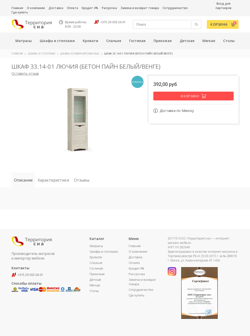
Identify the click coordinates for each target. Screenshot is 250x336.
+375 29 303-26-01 (27, 275)
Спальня (96, 262)
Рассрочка (109, 8)
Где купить (19, 12)
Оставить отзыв (25, 73)
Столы (94, 291)
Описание (23, 180)
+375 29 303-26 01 (110, 22)
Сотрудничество (175, 8)
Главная (17, 8)
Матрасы (96, 246)
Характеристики (53, 180)
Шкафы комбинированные (79, 53)
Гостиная (96, 268)
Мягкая (95, 285)
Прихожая (97, 274)
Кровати (96, 257)
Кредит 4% (90, 8)
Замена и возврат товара (140, 8)
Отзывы (81, 180)
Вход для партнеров (223, 5)
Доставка (56, 8)
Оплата (72, 8)
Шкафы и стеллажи (41, 53)
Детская (95, 279)
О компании (36, 8)
